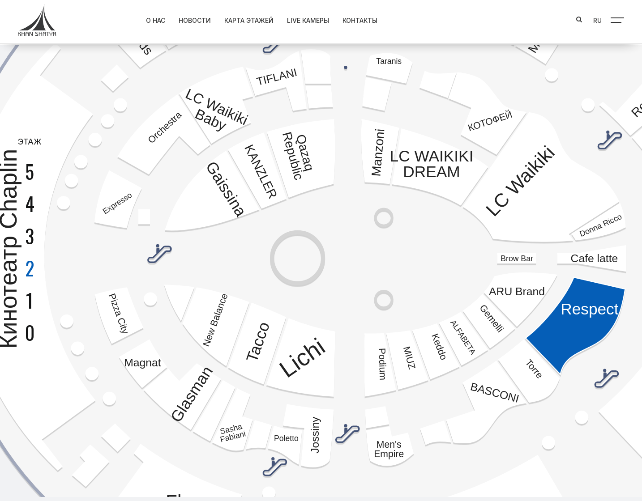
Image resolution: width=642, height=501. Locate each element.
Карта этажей (231, 18)
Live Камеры (290, 18)
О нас (137, 18)
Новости (177, 18)
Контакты (342, 18)
